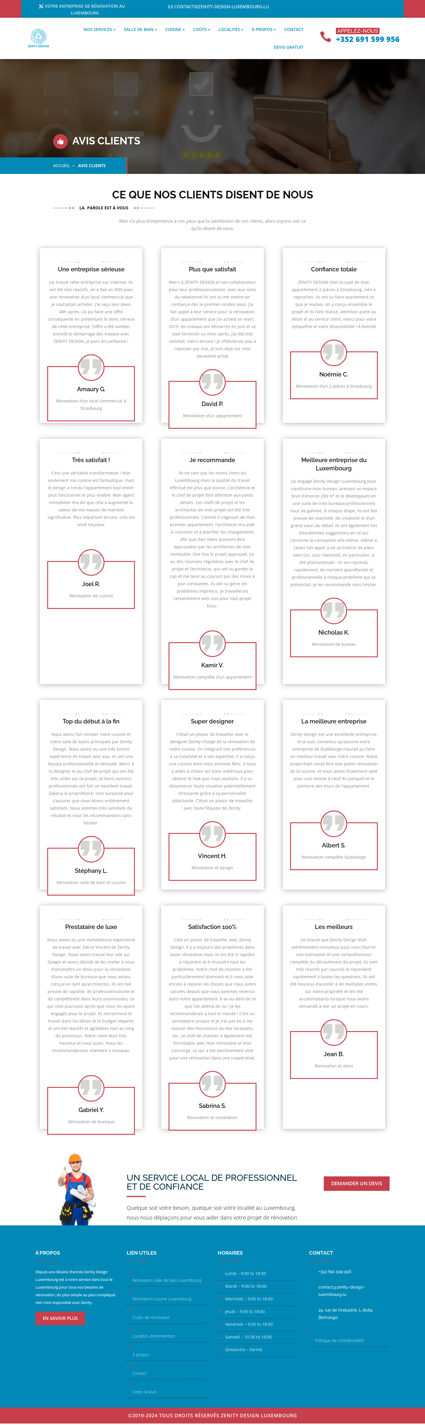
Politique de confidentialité (339, 1342)
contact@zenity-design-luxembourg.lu (221, 6)
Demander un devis (356, 1185)
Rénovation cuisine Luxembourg (162, 1300)
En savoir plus (60, 1320)
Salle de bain (138, 31)
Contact (293, 31)
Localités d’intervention (154, 1337)
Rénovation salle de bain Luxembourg (167, 1281)
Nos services (98, 31)
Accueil (61, 167)
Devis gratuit (288, 48)
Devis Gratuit (144, 1393)
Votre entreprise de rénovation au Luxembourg (85, 10)
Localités (229, 31)
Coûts (200, 31)
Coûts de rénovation (151, 1319)
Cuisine (173, 31)
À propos (262, 31)
